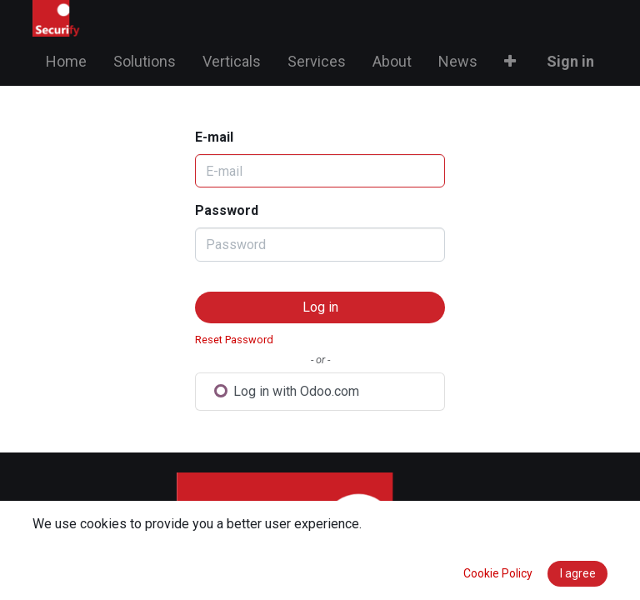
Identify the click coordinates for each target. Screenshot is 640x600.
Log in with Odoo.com (286, 391)
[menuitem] (66, 61)
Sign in (570, 61)
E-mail (214, 137)
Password (226, 210)
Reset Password (234, 339)
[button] (510, 61)
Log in (320, 307)
